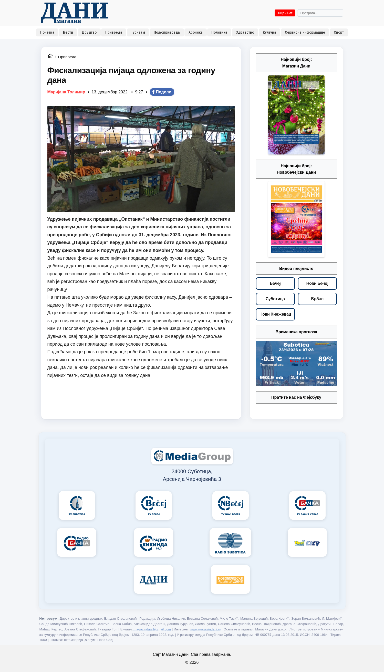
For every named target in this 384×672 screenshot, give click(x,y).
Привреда (113, 32)
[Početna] (74, 13)
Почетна (47, 32)
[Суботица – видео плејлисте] (275, 299)
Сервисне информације (305, 32)
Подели (161, 92)
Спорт (339, 32)
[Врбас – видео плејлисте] (317, 299)
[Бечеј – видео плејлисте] (275, 283)
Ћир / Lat (284, 13)
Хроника (196, 32)
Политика (219, 32)
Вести (68, 32)
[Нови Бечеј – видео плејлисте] (317, 283)
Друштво (89, 32)
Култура (269, 32)
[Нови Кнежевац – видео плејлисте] (275, 314)
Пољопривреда (167, 32)
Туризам (138, 32)
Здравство (245, 32)
